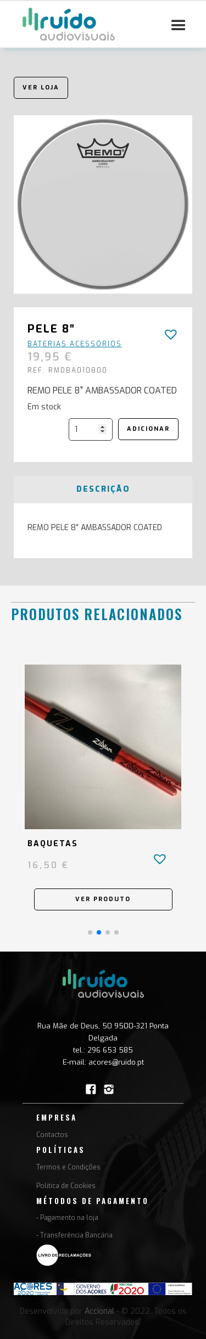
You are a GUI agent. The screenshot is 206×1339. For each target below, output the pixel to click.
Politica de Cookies (66, 1186)
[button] (178, 26)
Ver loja (41, 87)
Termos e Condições (68, 1167)
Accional (99, 1311)
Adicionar (148, 429)
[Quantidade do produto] (91, 429)
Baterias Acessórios (74, 344)
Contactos (52, 1134)
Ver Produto (103, 899)
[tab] (103, 489)
